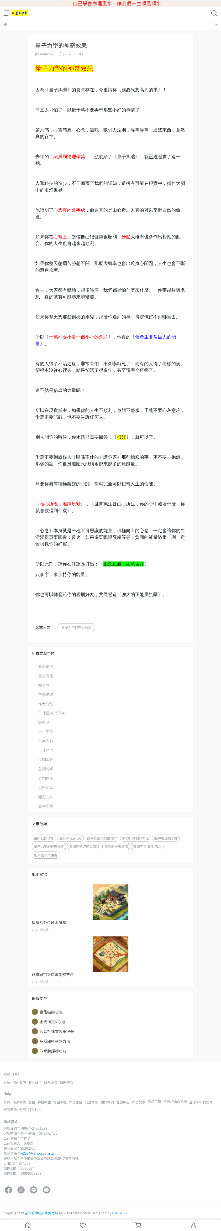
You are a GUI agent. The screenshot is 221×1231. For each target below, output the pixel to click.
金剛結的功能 (44, 838)
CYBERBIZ (120, 1212)
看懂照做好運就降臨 (84, 846)
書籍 (31, 1102)
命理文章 (138, 1102)
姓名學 (44, 685)
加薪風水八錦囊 (45, 854)
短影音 (44, 722)
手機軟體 (44, 1102)
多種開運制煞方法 (135, 838)
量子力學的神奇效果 (76, 627)
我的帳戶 (35, 1082)
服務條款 (66, 1082)
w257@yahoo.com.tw (37, 1153)
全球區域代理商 (51, 713)
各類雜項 (45, 769)
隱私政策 (51, 1082)
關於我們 (19, 1082)
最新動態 (45, 666)
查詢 (7, 1082)
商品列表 (19, 1102)
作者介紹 (45, 703)
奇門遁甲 (45, 778)
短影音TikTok (30, 1109)
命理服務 (75, 1102)
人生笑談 (45, 731)
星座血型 (45, 787)
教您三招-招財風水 (147, 846)
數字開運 (45, 806)
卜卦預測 (45, 750)
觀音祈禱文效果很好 (102, 838)
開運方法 (45, 797)
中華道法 (45, 694)
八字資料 (45, 741)
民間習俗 (45, 759)
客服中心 (123, 1102)
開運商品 (91, 1102)
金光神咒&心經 (70, 838)
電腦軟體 (60, 1102)
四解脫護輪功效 (166, 838)
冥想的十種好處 (116, 846)
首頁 (7, 1102)
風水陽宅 (45, 676)
